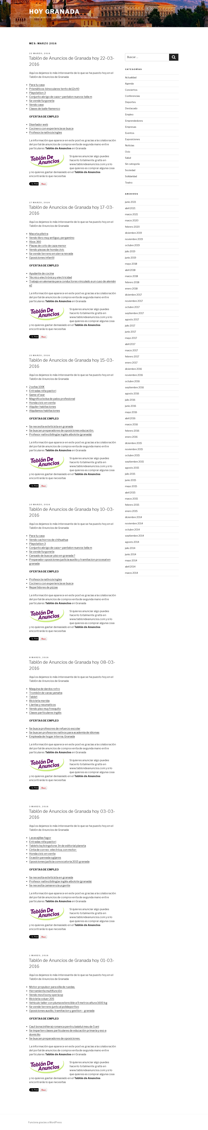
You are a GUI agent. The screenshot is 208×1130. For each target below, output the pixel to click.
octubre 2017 (132, 307)
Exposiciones (132, 139)
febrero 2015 (132, 504)
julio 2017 (130, 325)
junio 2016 (130, 405)
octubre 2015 (132, 455)
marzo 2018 (131, 276)
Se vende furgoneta (41, 100)
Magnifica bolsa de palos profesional (52, 398)
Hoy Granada (54, 11)
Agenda (129, 83)
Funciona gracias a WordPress (45, 1122)
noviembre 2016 (134, 375)
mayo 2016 (131, 412)
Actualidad (130, 77)
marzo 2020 (131, 220)
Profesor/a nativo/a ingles (45, 132)
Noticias (129, 145)
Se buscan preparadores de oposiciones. (54, 1038)
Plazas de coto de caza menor (47, 245)
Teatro (128, 182)
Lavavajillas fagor (40, 837)
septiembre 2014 (134, 535)
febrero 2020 (132, 226)
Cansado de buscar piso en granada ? (52, 555)
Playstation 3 (37, 92)
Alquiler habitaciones (42, 406)
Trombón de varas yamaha (45, 692)
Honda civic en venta (42, 402)
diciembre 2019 (133, 232)
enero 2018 (131, 288)
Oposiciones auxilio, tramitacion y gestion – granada (61, 1010)
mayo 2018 (131, 263)
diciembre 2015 (133, 443)
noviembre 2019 (134, 239)
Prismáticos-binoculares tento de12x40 (54, 88)
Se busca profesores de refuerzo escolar (54, 728)
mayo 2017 (131, 338)
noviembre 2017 (134, 301)
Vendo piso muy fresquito (45, 708)
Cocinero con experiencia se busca (51, 128)
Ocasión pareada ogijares (45, 857)
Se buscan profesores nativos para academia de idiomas (64, 732)
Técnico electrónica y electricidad (50, 277)
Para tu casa (37, 84)
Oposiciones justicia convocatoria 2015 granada (59, 861)
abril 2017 (130, 344)
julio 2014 (130, 548)
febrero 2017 (132, 356)
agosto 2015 (132, 467)
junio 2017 (130, 331)
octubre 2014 (132, 529)
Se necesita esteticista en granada (51, 426)
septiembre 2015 (134, 461)
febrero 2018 (132, 282)
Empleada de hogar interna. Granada (52, 736)
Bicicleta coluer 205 (41, 998)
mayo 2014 (131, 560)
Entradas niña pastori (42, 390)
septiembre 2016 (134, 387)
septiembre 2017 (134, 313)
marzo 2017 (131, 350)
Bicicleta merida (39, 700)
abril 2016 (130, 418)
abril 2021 (130, 208)
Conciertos (131, 89)
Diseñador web (38, 124)
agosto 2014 (132, 542)
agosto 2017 (132, 319)
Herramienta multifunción (45, 990)
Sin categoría (132, 163)
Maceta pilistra (38, 233)
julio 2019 (130, 251)
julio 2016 (130, 399)
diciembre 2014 (133, 517)
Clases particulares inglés (45, 712)
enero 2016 (131, 436)
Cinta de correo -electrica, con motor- (53, 849)
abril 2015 (130, 492)
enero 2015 (131, 511)
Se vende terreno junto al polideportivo (54, 1006)
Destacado (131, 108)
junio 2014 (130, 554)
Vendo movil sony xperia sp (46, 994)
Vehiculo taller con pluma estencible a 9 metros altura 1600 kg (68, 1002)
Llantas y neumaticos (42, 704)
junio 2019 (130, 257)
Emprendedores (134, 120)
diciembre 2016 (133, 368)
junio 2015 (130, 480)
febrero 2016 (132, 430)
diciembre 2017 (133, 294)
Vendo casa (36, 104)
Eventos (129, 133)
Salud (128, 157)
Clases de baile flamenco (44, 108)
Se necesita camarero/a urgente (49, 885)
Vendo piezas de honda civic (46, 249)
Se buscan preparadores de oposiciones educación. (61, 430)
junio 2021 (130, 202)
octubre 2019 (132, 245)
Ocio (127, 151)
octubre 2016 (132, 381)
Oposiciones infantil (41, 257)
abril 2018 (130, 270)
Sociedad (130, 170)
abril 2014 (130, 566)
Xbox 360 (35, 241)
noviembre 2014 (134, 523)
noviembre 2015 (134, 449)
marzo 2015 (131, 498)
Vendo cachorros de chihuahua (48, 539)
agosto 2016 (132, 393)
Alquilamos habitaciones (44, 410)
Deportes (130, 102)
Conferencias (132, 96)
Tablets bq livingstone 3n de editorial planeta (57, 845)
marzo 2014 (131, 572)
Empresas (130, 126)
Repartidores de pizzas (43, 587)
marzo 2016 (131, 424)
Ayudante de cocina (41, 273)
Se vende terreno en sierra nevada (51, 253)
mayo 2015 (131, 486)
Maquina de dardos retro (44, 688)
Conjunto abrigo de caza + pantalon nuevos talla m (60, 96)
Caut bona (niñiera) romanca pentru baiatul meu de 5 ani (64, 1026)
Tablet (33, 696)
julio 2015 (130, 473)
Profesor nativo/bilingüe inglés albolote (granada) (60, 434)
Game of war (37, 394)
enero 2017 (131, 362)
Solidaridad (131, 176)
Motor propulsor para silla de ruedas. (52, 987)
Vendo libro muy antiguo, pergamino (51, 237)
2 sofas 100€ (37, 386)
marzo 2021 (131, 214)
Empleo (129, 114)
